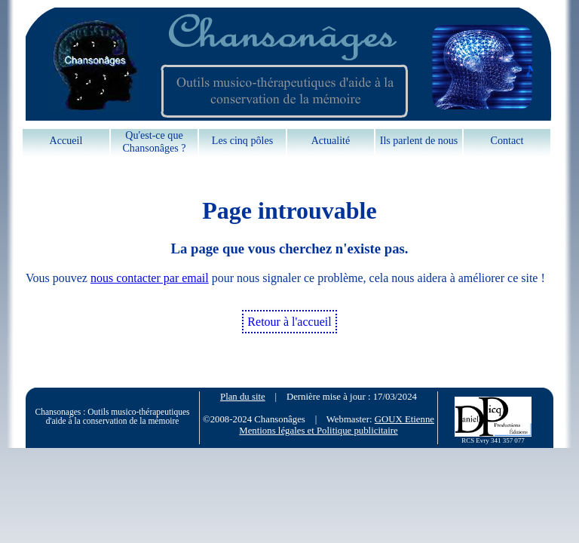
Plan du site (242, 396)
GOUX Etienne (404, 419)
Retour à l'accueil (289, 321)
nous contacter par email (149, 278)
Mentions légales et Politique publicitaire (318, 430)
